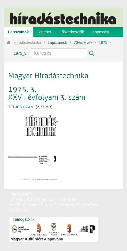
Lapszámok (57, 42)
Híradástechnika (27, 42)
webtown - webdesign (105, 199)
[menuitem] (18, 32)
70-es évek (83, 42)
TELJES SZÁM (21, 107)
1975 (103, 42)
